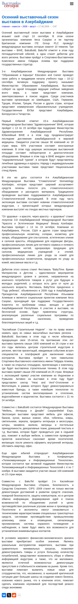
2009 (24, 26)
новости (16, 26)
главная (6, 26)
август (33, 26)
